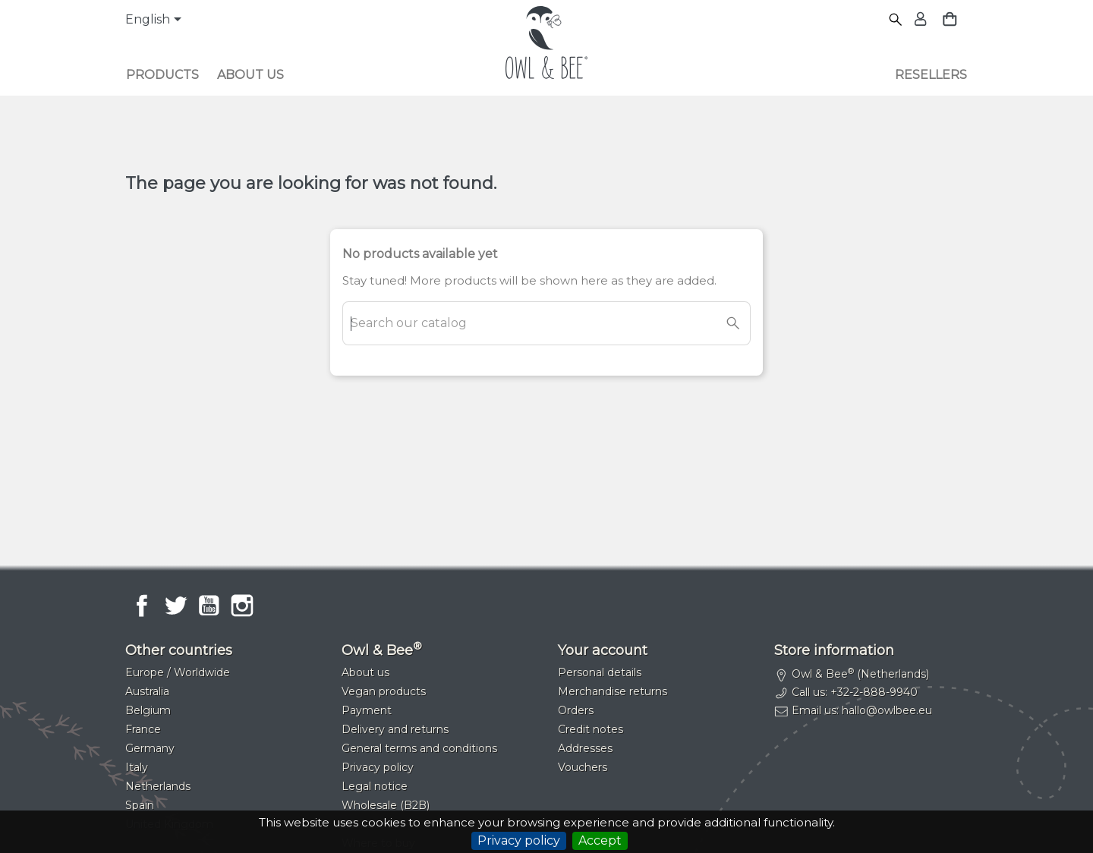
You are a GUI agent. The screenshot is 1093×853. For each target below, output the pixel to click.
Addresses (585, 748)
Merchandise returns (612, 691)
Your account (602, 650)
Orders (576, 710)
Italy (136, 767)
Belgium (148, 710)
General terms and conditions (419, 748)
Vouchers (582, 767)
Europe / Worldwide (177, 672)
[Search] (896, 20)
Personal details (599, 672)
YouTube (209, 605)
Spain (139, 805)
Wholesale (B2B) (386, 805)
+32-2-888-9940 (874, 692)
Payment (367, 710)
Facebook (142, 605)
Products (162, 75)
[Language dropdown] (156, 20)
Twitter (175, 605)
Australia (147, 691)
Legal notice (375, 786)
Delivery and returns (395, 729)
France (143, 729)
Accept (600, 840)
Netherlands (158, 786)
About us (250, 75)
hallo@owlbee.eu (887, 710)
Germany (150, 748)
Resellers (931, 75)
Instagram (242, 605)
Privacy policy (518, 840)
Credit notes (590, 729)
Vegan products (384, 691)
